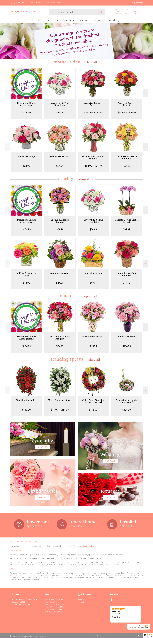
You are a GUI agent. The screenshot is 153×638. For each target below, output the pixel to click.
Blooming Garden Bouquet (126, 274)
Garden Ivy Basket (59, 273)
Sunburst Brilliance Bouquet (126, 157)
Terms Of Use (96, 636)
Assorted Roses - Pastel (93, 104)
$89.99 (126, 229)
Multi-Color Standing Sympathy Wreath (93, 401)
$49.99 (93, 282)
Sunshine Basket (93, 273)
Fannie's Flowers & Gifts (23, 11)
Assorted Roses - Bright (126, 104)
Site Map (138, 636)
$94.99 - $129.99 (93, 112)
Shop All (91, 62)
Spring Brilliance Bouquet (60, 221)
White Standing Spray (60, 400)
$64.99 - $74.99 (93, 165)
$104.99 (26, 112)
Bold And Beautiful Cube (26, 274)
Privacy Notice (109, 636)
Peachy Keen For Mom (59, 156)
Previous (7, 93)
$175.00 (93, 409)
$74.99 (60, 112)
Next (145, 93)
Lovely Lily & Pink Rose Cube (59, 104)
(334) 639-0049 (20, 3)
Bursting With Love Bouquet (60, 337)
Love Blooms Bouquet (93, 336)
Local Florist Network (124, 636)
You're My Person (127, 336)
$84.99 (60, 346)
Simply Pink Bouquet (26, 156)
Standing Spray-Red (26, 400)
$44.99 (26, 282)
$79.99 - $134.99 (60, 409)
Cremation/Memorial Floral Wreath (127, 401)
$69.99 (60, 229)
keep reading (88, 546)
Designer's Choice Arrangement (26, 104)
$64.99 (26, 165)
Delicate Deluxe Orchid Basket (127, 221)
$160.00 (26, 409)
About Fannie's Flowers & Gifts (24, 541)
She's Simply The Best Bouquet (93, 157)
